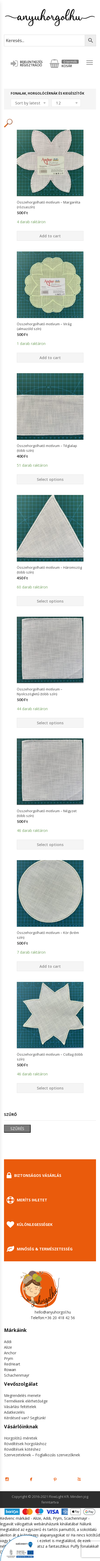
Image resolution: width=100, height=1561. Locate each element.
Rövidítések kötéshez (22, 1449)
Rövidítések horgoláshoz (25, 1443)
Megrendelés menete (22, 1395)
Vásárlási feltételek (20, 1406)
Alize (8, 1347)
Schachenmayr (16, 1375)
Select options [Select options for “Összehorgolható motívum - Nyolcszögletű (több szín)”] (50, 722)
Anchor (10, 1352)
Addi (7, 1341)
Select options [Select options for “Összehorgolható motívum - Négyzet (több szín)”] (50, 844)
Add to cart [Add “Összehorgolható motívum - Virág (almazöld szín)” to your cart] (50, 357)
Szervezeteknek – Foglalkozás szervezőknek (42, 1454)
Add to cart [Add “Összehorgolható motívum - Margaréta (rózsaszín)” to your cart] (50, 235)
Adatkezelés (14, 1412)
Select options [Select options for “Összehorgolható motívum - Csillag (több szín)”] (50, 1088)
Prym (8, 1358)
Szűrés (17, 1128)
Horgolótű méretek (20, 1438)
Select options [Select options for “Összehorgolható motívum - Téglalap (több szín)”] (50, 479)
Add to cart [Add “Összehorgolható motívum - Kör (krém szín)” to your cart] (50, 966)
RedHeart (12, 1364)
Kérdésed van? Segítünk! (25, 1417)
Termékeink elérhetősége (26, 1401)
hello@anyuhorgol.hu (53, 1312)
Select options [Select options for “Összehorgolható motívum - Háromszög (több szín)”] (50, 601)
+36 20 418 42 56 (60, 1317)
